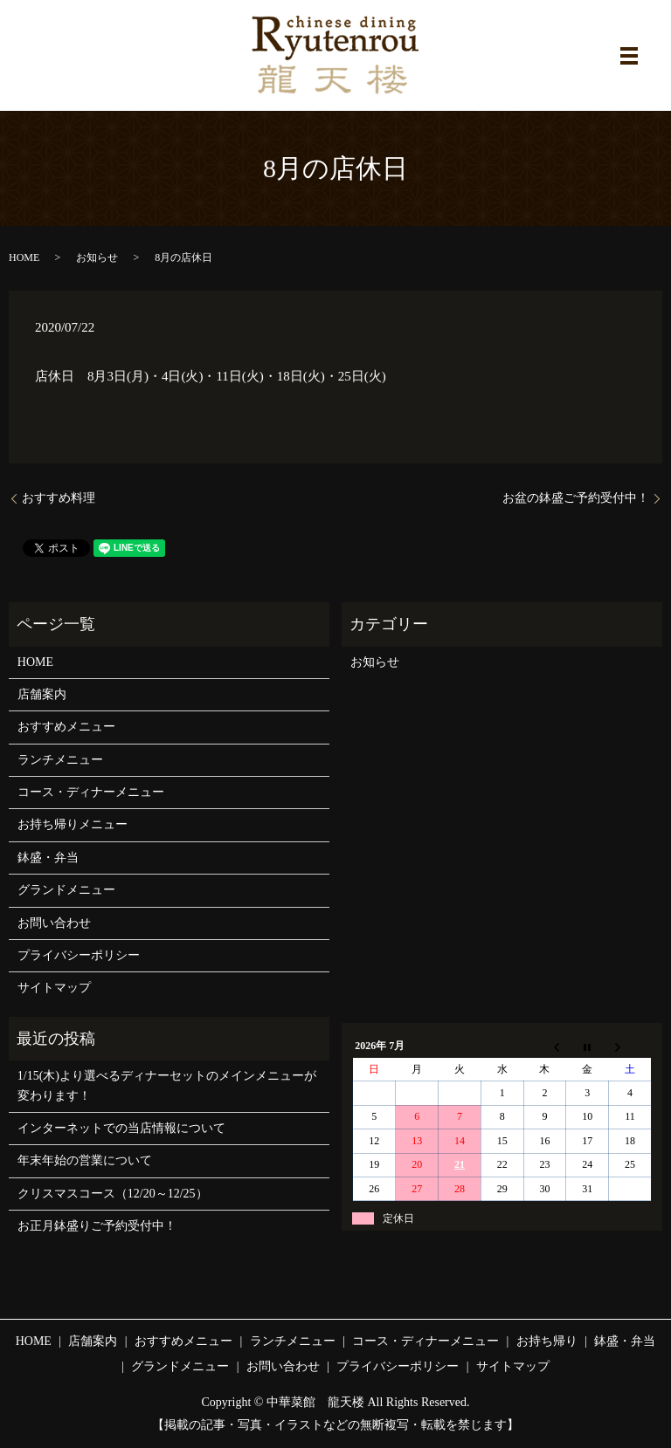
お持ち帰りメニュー (72, 824)
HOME (24, 257)
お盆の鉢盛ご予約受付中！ (575, 497)
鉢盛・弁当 (48, 857)
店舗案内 (41, 694)
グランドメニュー (66, 889)
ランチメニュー (60, 759)
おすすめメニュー (66, 726)
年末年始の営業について (84, 1160)
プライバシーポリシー (78, 955)
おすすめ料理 (58, 497)
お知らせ (97, 257)
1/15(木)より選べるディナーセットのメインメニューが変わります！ (166, 1085)
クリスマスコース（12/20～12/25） (112, 1193)
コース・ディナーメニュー (90, 792)
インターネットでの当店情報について (121, 1128)
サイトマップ (54, 987)
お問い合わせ (54, 923)
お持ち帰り (547, 1341)
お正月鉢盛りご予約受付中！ (96, 1225)
